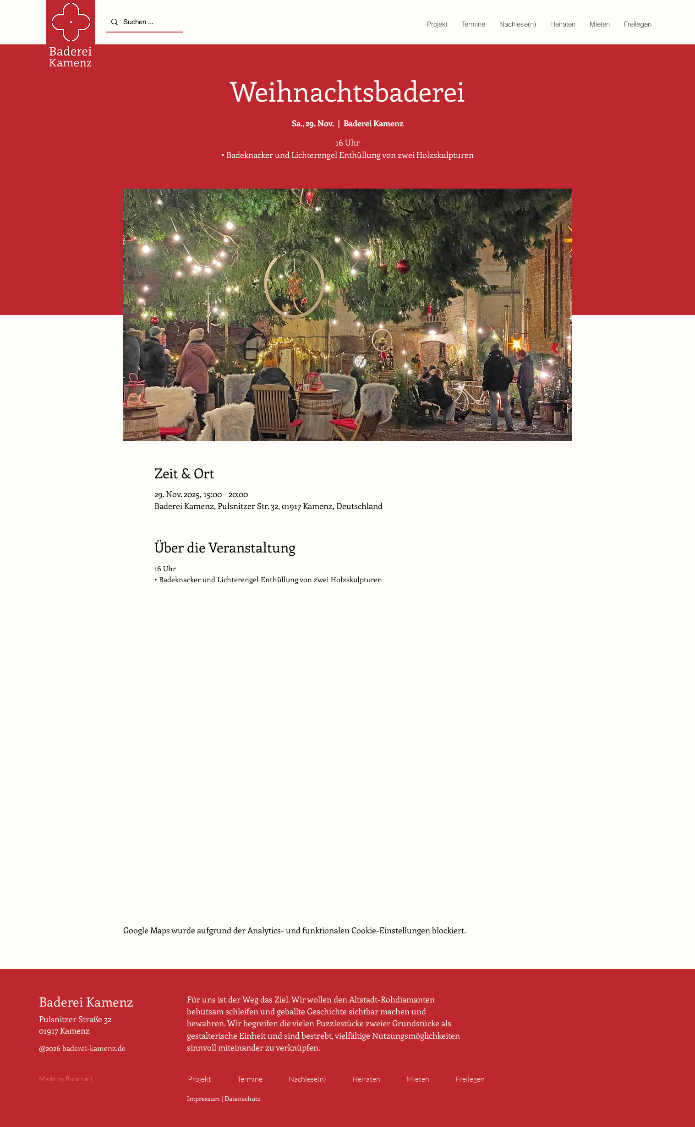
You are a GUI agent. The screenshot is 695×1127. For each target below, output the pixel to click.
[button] (437, 24)
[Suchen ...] (143, 22)
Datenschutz (242, 1098)
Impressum (203, 1098)
